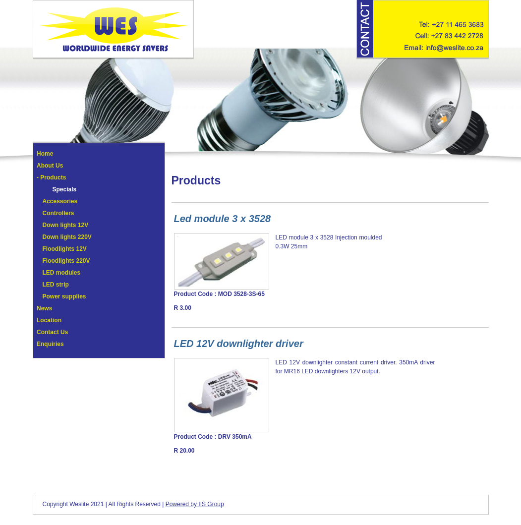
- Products (51, 177)
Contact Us (52, 332)
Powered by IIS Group (195, 504)
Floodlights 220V (66, 260)
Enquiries (50, 344)
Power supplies (64, 296)
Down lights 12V (66, 225)
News (44, 308)
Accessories (60, 201)
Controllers (58, 213)
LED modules (62, 272)
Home (45, 153)
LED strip (56, 284)
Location (49, 320)
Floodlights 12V (65, 248)
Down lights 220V (67, 236)
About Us (50, 165)
